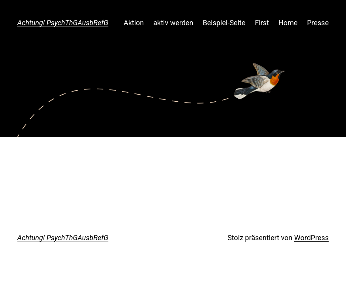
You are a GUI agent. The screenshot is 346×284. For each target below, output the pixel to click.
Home (287, 23)
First (262, 23)
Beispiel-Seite (224, 23)
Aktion (134, 23)
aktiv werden (173, 23)
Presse (318, 23)
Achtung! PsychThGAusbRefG (62, 23)
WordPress (311, 238)
